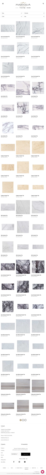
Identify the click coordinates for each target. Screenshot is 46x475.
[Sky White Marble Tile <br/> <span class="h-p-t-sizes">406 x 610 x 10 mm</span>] (8, 346)
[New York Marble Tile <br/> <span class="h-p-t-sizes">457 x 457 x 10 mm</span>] (38, 28)
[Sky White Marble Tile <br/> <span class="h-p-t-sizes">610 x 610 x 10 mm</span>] (23, 326)
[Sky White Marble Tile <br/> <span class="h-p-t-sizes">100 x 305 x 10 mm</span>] (23, 366)
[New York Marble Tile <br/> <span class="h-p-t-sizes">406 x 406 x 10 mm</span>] (23, 48)
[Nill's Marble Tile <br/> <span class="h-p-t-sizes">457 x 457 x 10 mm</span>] (38, 207)
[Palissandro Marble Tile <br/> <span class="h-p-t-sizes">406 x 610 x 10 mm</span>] (8, 406)
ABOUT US (34, 467)
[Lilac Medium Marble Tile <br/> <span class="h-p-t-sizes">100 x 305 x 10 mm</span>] (23, 306)
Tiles (12, 467)
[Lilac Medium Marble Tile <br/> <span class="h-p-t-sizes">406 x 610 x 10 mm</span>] (8, 287)
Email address (14, 453)
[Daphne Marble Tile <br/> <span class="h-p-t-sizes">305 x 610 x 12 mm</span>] (38, 167)
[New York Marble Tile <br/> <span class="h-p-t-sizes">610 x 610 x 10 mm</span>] (23, 28)
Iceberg (2, 450)
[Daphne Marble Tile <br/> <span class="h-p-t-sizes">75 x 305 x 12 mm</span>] (38, 187)
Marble (4, 467)
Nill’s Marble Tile (4, 216)
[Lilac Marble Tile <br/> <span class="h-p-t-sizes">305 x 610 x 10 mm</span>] (38, 108)
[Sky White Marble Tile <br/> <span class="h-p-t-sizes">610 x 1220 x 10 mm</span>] (8, 326)
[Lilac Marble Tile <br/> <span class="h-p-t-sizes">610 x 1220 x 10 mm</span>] (8, 88)
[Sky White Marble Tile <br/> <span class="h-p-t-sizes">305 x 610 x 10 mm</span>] (38, 346)
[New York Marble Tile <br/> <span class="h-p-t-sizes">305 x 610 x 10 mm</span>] (38, 48)
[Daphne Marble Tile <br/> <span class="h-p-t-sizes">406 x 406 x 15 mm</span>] (23, 167)
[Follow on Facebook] (14, 462)
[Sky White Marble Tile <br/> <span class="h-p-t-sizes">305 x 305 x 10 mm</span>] (8, 366)
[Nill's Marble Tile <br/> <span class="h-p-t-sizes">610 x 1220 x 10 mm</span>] (8, 207)
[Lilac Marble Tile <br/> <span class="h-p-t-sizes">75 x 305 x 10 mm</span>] (38, 128)
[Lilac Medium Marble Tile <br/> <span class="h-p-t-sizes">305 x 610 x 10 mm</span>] (38, 287)
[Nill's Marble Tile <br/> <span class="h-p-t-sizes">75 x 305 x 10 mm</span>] (38, 247)
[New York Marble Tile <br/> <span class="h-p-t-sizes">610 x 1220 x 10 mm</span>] (8, 28)
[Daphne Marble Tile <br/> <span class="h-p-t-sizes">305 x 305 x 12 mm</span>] (8, 187)
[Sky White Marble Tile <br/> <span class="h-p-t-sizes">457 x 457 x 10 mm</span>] (38, 326)
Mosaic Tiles (19, 467)
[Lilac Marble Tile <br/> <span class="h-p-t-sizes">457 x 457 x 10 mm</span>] (38, 88)
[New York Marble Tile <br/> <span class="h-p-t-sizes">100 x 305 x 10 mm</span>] (23, 68)
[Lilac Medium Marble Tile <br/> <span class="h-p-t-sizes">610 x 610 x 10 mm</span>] (23, 267)
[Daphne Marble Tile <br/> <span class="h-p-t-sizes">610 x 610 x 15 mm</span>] (23, 147)
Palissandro (3, 459)
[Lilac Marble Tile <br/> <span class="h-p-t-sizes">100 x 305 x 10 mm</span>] (23, 128)
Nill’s (2, 457)
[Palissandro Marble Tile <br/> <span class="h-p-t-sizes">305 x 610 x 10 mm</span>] (38, 406)
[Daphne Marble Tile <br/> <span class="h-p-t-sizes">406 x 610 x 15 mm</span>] (8, 167)
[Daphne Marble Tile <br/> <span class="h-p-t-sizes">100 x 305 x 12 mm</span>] (23, 187)
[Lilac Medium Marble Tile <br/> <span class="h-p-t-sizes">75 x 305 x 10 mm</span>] (38, 306)
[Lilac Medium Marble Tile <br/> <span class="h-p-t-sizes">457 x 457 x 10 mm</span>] (38, 267)
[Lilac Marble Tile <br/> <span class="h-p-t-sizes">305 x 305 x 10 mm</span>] (8, 128)
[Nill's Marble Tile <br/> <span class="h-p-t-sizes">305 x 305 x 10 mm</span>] (8, 247)
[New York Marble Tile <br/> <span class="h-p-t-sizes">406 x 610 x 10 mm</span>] (8, 48)
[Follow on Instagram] (19, 462)
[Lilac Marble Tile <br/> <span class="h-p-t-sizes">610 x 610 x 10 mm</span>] (23, 88)
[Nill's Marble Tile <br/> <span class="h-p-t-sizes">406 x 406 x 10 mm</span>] (23, 227)
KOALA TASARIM (36, 473)
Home (17, 7)
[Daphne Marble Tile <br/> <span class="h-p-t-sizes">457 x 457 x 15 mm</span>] (38, 147)
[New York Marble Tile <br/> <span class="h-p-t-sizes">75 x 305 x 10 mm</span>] (38, 68)
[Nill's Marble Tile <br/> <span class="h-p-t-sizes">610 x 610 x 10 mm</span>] (23, 207)
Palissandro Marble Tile (5, 395)
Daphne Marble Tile (5, 156)
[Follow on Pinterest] (25, 462)
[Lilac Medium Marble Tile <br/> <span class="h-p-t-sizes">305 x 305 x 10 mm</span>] (8, 306)
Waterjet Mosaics (27, 468)
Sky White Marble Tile (5, 335)
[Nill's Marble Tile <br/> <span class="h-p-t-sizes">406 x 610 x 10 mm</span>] (8, 227)
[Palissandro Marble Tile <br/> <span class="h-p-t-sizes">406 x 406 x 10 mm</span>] (23, 406)
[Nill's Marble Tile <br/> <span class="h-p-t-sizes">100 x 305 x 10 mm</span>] (23, 247)
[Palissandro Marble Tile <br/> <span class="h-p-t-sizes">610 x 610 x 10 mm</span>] (23, 386)
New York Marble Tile (5, 37)
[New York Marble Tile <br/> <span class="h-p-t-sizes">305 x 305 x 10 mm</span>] (8, 68)
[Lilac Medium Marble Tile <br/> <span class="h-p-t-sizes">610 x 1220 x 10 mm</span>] (8, 267)
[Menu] (3, 3)
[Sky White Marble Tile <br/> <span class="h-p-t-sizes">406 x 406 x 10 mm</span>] (23, 346)
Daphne (2, 448)
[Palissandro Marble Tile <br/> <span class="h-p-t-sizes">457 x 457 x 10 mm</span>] (38, 386)
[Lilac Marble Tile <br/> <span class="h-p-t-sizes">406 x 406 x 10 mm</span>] (23, 108)
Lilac (2, 452)
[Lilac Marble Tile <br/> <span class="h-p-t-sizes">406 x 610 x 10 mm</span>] (8, 108)
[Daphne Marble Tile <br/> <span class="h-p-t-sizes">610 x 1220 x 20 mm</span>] (8, 147)
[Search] (43, 3)
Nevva (2, 455)
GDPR (41, 467)
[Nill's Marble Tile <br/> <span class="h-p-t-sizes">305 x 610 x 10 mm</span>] (38, 227)
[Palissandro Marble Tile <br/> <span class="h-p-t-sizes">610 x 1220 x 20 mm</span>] (8, 386)
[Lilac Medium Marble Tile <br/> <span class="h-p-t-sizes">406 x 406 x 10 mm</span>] (23, 287)
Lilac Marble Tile (4, 97)
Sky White (3, 462)
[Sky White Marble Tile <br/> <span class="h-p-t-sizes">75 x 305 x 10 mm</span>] (38, 366)
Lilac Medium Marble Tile (6, 276)
